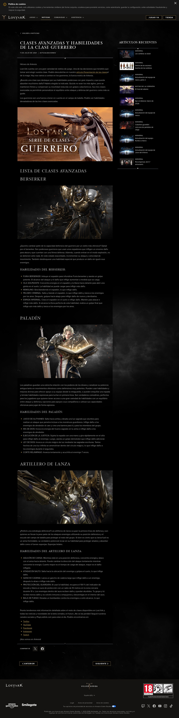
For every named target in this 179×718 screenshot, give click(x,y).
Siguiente (102, 664)
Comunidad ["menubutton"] (60, 17)
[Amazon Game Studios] (12, 705)
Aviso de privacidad (85, 703)
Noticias (46, 17)
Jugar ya (154, 18)
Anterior (28, 664)
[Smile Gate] (29, 705)
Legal (72, 703)
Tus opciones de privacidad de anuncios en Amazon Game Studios (89, 706)
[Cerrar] (175, 3)
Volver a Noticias (29, 33)
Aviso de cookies (102, 703)
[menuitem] (33, 17)
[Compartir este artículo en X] (35, 648)
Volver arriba (89, 686)
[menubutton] (89, 696)
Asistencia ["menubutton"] (77, 17)
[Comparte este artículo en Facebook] (42, 648)
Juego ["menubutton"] (33, 17)
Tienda (169, 18)
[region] (138, 108)
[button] (65, 134)
